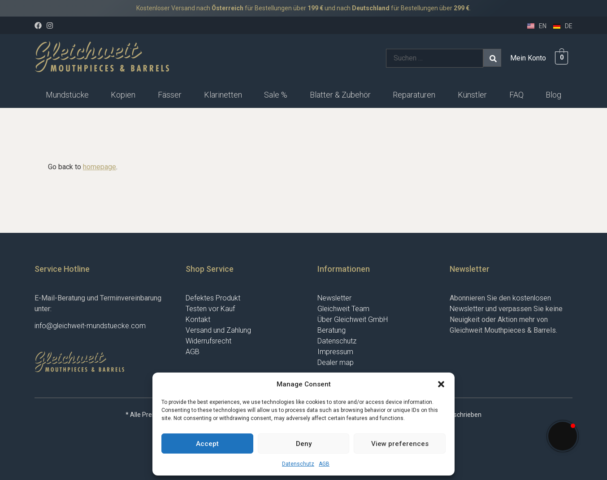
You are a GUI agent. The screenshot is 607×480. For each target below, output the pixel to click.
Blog (553, 94)
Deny (304, 444)
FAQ (516, 94)
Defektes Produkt (213, 298)
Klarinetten (223, 94)
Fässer (170, 94)
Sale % (275, 94)
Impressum (335, 351)
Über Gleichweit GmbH (352, 319)
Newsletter (334, 298)
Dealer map (335, 362)
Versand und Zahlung (218, 330)
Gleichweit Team (343, 308)
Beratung (331, 330)
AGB (324, 464)
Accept (207, 444)
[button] (441, 384)
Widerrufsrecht (208, 341)
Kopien (123, 94)
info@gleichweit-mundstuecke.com (90, 325)
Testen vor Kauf (210, 308)
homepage (99, 167)
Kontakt (198, 319)
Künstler (472, 94)
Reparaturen (414, 94)
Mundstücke (67, 94)
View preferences (400, 444)
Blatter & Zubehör (340, 94)
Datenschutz (298, 464)
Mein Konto (528, 58)
